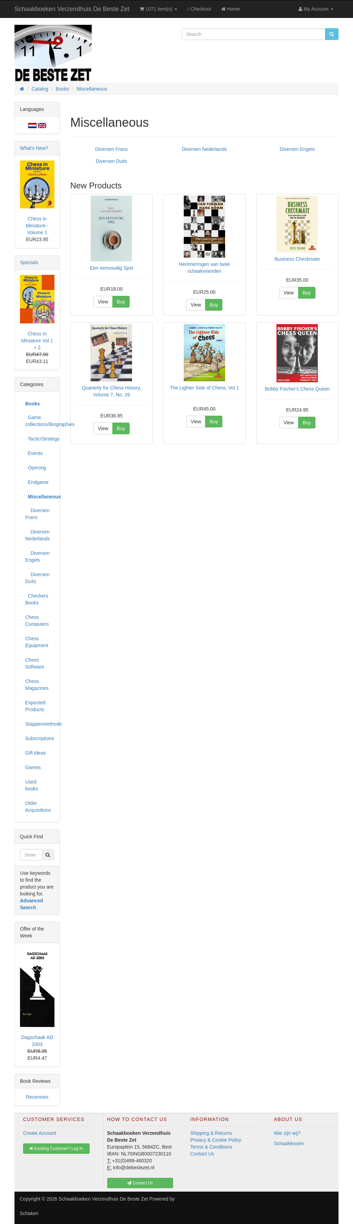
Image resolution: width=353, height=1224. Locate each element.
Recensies (37, 1097)
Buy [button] (121, 301)
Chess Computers (37, 620)
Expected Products (35, 706)
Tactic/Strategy (39, 439)
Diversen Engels (297, 149)
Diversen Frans (111, 149)
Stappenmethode (39, 724)
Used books (31, 785)
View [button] (103, 301)
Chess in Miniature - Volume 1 (37, 225)
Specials (29, 262)
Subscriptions (39, 738)
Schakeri (29, 1213)
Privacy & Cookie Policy (215, 1140)
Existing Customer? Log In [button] (56, 1148)
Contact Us (202, 1153)
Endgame (37, 482)
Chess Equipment (36, 642)
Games (33, 767)
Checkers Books (36, 599)
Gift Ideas (35, 753)
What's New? (34, 148)
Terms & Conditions (211, 1147)
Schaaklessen (289, 1143)
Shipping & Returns (211, 1133)
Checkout (199, 9)
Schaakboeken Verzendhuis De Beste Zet (71, 9)
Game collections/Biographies (39, 421)
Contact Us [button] (140, 1183)
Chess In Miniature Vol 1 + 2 (37, 340)
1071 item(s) (158, 9)
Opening (35, 467)
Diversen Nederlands (204, 149)
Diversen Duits (111, 161)
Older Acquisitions (38, 806)
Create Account (39, 1133)
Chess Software (34, 663)
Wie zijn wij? (287, 1133)
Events (34, 453)
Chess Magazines (37, 684)
